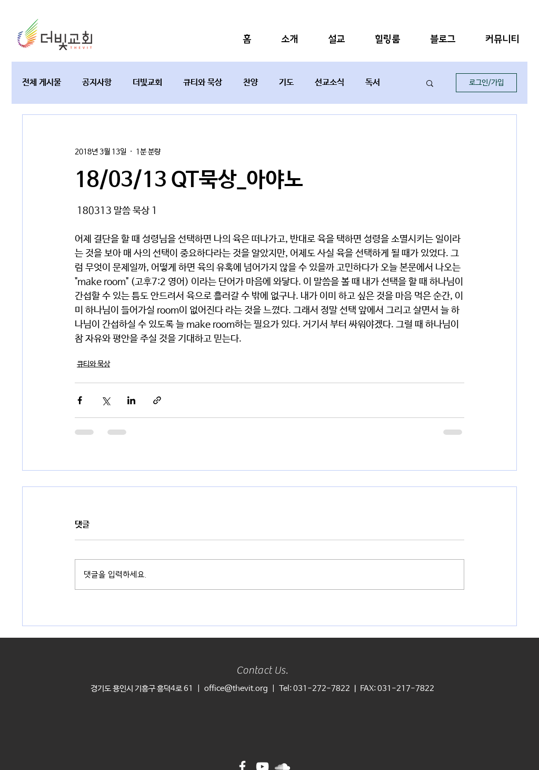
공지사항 (97, 82)
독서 (372, 82)
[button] (289, 39)
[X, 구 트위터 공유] (106, 400)
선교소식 (329, 82)
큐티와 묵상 (202, 82)
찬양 (250, 82)
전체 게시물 (41, 82)
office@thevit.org (236, 688)
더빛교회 (147, 82)
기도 (286, 82)
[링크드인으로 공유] (131, 400)
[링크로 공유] (157, 400)
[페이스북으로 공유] (80, 400)
